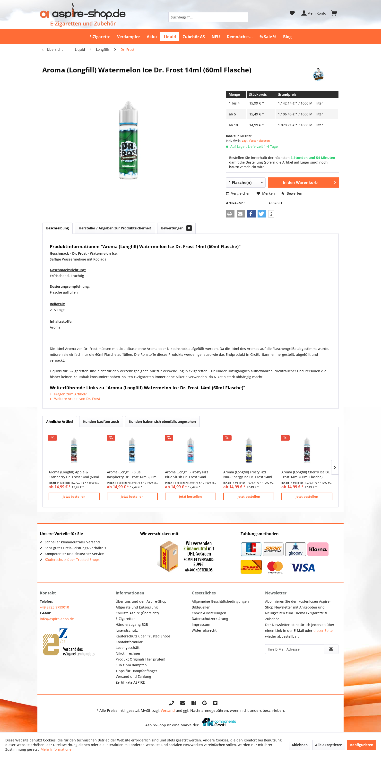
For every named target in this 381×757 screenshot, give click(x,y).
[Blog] (287, 36)
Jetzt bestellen (74, 496)
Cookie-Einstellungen (209, 613)
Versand (168, 710)
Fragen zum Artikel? (68, 394)
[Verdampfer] (128, 36)
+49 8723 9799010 (54, 607)
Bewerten (291, 193)
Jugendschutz (127, 630)
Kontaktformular (129, 642)
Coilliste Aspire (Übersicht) (137, 613)
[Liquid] (169, 36)
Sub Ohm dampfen (131, 665)
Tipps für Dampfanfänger (136, 671)
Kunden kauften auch (101, 421)
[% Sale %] (268, 36)
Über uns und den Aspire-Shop (141, 601)
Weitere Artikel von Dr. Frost (75, 398)
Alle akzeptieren (328, 744)
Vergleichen (238, 193)
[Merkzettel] (292, 13)
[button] (230, 214)
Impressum (201, 624)
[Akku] (151, 36)
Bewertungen (176, 228)
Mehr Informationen (57, 749)
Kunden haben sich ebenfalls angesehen (162, 421)
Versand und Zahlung (133, 676)
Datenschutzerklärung (210, 618)
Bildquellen (201, 607)
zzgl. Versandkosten (256, 141)
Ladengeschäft (127, 647)
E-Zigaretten (126, 618)
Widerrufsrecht (204, 630)
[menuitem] (208, 17)
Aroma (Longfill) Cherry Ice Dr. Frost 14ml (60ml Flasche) (305, 474)
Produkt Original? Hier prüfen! (140, 659)
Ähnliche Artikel (59, 421)
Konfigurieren (361, 744)
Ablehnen (300, 744)
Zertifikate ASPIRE (130, 682)
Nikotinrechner (128, 653)
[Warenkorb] (336, 13)
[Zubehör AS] (193, 36)
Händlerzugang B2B (132, 624)
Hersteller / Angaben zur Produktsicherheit (115, 228)
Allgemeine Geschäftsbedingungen (220, 601)
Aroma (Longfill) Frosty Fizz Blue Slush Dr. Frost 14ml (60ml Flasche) (186, 474)
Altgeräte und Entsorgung (137, 607)
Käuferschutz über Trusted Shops (72, 559)
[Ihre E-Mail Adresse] (294, 649)
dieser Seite (323, 630)
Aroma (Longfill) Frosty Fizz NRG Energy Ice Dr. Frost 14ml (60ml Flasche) (247, 474)
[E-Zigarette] (100, 36)
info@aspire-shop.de (57, 619)
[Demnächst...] (239, 36)
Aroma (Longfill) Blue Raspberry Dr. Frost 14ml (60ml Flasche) (132, 474)
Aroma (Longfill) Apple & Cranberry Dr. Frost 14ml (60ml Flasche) (74, 474)
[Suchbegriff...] (208, 17)
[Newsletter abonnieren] (331, 649)
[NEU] (215, 36)
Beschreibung (57, 228)
